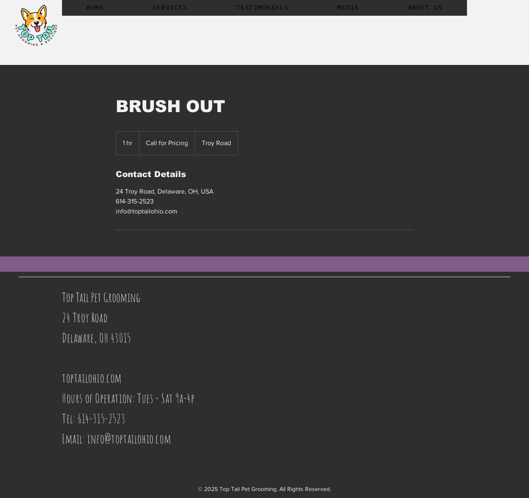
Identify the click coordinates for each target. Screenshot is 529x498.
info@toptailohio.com (129, 438)
